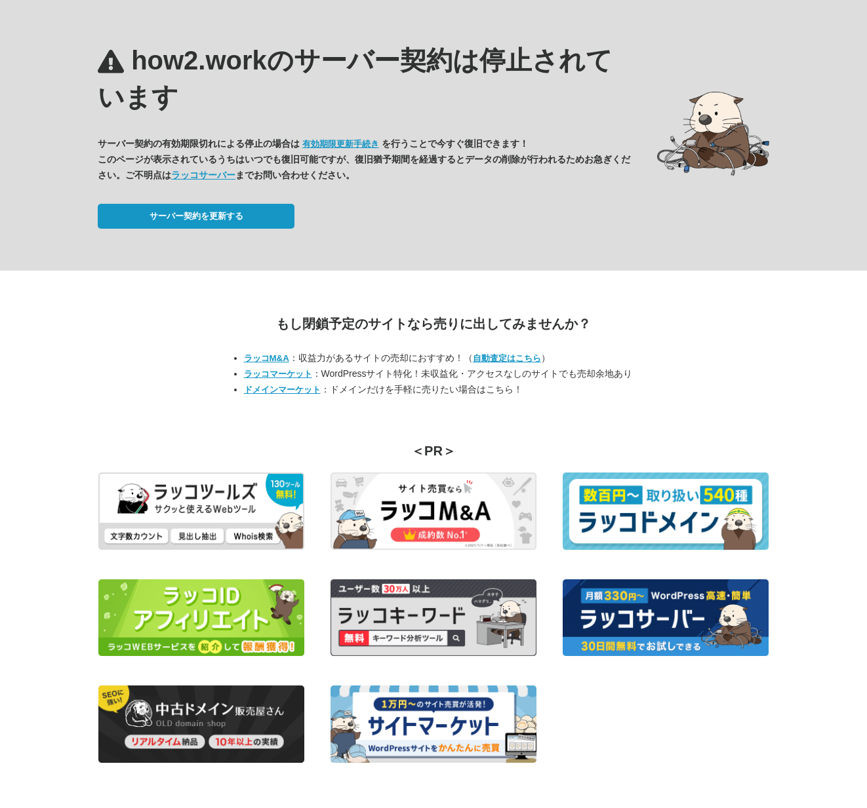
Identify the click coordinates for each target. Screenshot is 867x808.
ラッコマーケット (278, 374)
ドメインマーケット (282, 389)
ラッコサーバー (203, 175)
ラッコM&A (266, 358)
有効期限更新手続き (340, 144)
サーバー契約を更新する (196, 216)
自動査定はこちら (507, 358)
